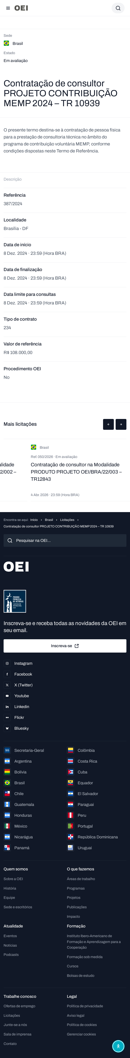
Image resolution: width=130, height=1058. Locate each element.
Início (34, 520)
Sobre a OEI (13, 879)
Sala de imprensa (17, 1034)
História (10, 888)
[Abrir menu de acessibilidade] (118, 1046)
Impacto (73, 916)
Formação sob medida (85, 957)
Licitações (67, 520)
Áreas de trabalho (81, 879)
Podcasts (11, 955)
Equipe (9, 897)
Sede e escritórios (18, 907)
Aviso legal (75, 1015)
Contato (10, 1044)
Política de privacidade (85, 1006)
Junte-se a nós (15, 1025)
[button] (108, 424)
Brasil (49, 520)
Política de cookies (82, 1025)
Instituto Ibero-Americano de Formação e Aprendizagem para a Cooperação (94, 941)
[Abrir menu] (8, 8)
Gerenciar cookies (81, 1034)
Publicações (77, 907)
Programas (76, 888)
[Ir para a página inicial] (21, 8)
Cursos (72, 966)
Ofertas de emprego (19, 1006)
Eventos (10, 936)
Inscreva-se (65, 646)
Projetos (73, 897)
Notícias (10, 945)
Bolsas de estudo (80, 976)
